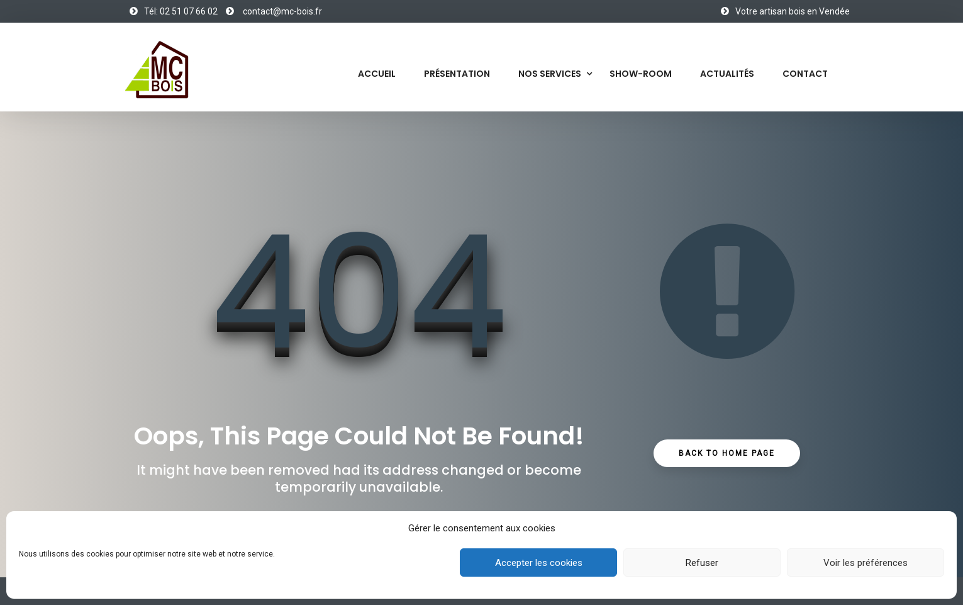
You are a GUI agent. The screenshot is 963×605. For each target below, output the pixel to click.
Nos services (549, 73)
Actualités (727, 73)
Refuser (702, 562)
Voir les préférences (865, 562)
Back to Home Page (727, 453)
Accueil (377, 73)
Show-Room (641, 73)
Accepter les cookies (538, 562)
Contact (805, 73)
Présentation (457, 73)
